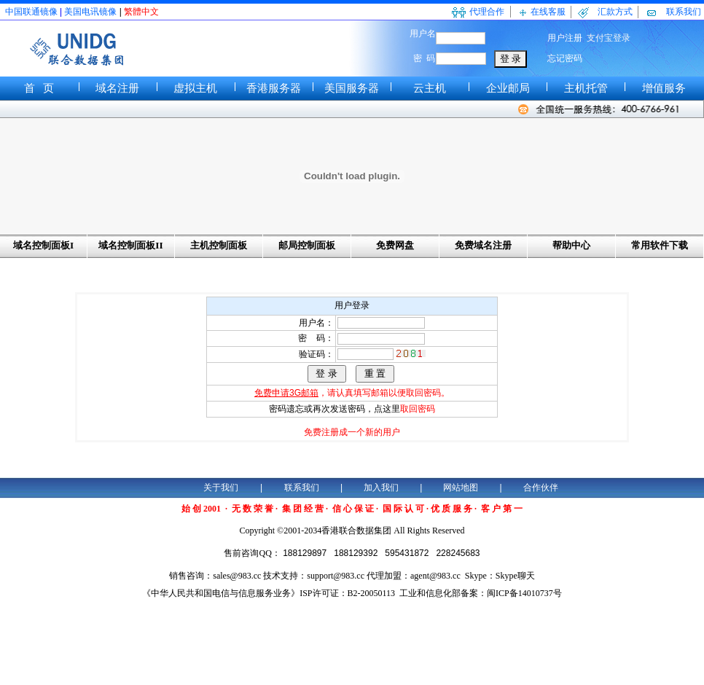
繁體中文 (141, 12)
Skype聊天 (515, 576)
